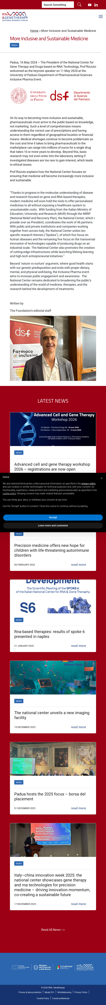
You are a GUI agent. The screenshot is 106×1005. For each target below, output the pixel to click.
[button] (101, 478)
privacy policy (88, 483)
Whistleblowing (64, 992)
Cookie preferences (60, 998)
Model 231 (49, 992)
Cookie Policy (43, 998)
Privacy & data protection (30, 992)
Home (34, 31)
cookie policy (9, 493)
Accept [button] (53, 517)
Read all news (53, 930)
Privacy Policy (81, 992)
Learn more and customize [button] (53, 525)
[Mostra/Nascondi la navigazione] (101, 16)
